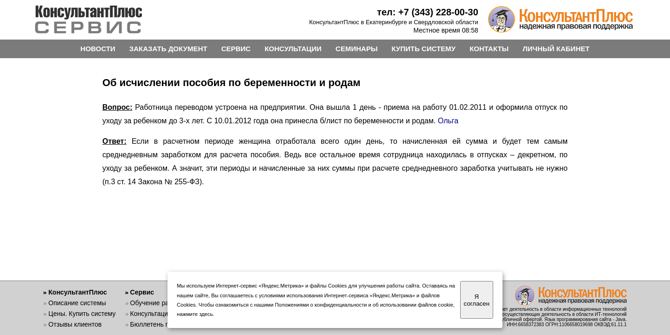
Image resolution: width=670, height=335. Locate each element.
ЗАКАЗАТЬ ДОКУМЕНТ (168, 49)
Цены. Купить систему (82, 313)
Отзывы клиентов (74, 324)
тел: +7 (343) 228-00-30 (427, 12)
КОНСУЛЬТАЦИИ (293, 49)
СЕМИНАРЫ (356, 49)
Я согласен (476, 300)
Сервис (142, 292)
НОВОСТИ (97, 49)
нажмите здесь (195, 314)
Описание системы (77, 303)
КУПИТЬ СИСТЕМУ (424, 49)
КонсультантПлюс (77, 292)
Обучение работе (156, 303)
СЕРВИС (235, 49)
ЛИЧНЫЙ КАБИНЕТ (556, 49)
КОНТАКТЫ (489, 49)
